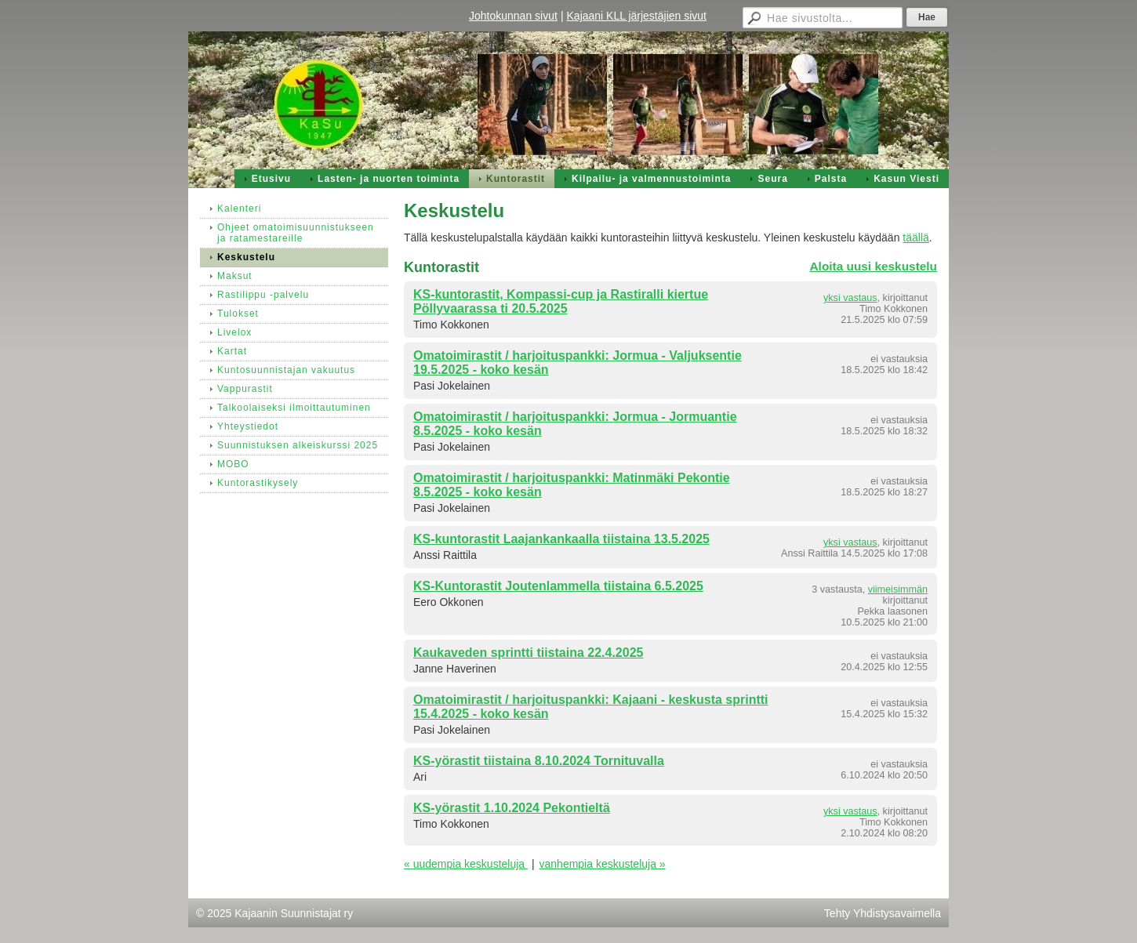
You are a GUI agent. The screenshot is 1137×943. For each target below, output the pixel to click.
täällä (915, 237)
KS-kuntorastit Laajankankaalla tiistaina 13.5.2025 (561, 539)
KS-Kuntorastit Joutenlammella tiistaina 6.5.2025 (558, 586)
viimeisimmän (898, 589)
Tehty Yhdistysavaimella (882, 913)
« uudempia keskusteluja (466, 864)
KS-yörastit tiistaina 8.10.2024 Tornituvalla (538, 760)
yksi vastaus (850, 297)
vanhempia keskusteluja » (602, 864)
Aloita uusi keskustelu (873, 266)
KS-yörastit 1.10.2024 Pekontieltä (511, 807)
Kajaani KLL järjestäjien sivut (637, 15)
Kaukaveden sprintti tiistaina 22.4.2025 (528, 652)
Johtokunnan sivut (513, 15)
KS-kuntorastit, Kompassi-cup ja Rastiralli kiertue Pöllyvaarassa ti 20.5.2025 (560, 301)
